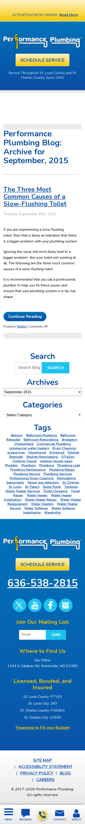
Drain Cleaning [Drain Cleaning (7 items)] (64, 448)
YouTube (35, 605)
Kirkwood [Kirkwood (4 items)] (56, 452)
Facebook (50, 605)
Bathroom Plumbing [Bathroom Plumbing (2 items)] (41, 435)
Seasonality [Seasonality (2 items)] (15, 482)
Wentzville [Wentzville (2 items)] (52, 512)
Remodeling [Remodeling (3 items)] (66, 478)
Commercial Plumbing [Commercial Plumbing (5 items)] (54, 444)
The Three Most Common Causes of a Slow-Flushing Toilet (34, 196)
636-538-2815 (42, 814)
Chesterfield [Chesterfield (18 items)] (23, 444)
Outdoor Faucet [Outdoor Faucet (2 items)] (24, 461)
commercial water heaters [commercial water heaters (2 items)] (29, 448)
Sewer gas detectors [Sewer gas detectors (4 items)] (43, 482)
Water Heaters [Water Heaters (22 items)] (42, 504)
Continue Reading (25, 316)
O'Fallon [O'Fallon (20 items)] (68, 457)
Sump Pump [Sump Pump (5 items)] (52, 487)
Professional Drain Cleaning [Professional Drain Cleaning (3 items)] (31, 478)
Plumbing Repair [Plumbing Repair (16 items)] (62, 470)
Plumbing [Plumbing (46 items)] (46, 465)
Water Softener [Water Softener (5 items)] (36, 508)
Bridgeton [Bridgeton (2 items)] (69, 440)
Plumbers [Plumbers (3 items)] (28, 465)
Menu (8, 819)
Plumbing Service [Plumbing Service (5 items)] (26, 474)
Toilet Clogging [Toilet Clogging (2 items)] (55, 491)
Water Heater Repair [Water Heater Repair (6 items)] (41, 500)
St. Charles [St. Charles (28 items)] (70, 482)
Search (55, 367)
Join (55, 635)
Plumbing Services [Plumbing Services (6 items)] (58, 474)
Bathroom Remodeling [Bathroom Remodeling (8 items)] (41, 440)
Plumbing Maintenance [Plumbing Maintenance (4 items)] (28, 470)
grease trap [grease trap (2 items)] (16, 452)
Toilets (21, 327)
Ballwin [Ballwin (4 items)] (17, 435)
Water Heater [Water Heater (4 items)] (37, 495)
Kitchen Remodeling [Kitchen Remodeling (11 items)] (42, 457)
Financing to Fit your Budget (43, 727)
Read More (68, 14)
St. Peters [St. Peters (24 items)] (32, 487)
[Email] (33, 635)
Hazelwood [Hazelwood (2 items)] (37, 452)
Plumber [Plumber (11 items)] (11, 465)
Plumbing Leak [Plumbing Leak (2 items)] (68, 465)
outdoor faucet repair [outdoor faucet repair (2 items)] (56, 461)
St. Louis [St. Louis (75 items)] (15, 487)
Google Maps (66, 605)
